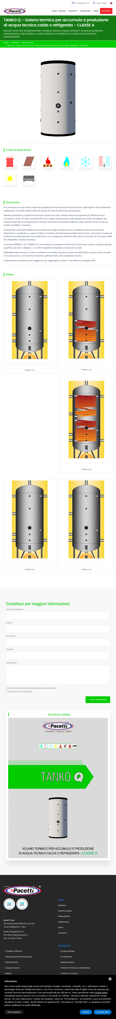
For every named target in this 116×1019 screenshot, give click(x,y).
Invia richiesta (97, 699)
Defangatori (11, 962)
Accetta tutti (102, 1012)
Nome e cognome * (15, 609)
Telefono (10, 636)
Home (54, 11)
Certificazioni (65, 911)
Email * (9, 623)
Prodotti (73, 11)
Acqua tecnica (28, 42)
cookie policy (101, 992)
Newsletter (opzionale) (20, 691)
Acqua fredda (68, 951)
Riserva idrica (67, 962)
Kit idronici (66, 957)
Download (85, 11)
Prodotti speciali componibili (75, 968)
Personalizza (14, 1012)
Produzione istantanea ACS (18, 957)
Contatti (106, 11)
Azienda (62, 11)
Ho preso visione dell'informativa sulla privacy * (33, 688)
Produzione (64, 916)
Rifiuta (86, 1012)
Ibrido (8, 973)
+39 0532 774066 (14, 938)
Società (9, 649)
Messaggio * (12, 663)
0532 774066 (101, 3)
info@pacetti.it (82, 3)
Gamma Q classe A (69, 973)
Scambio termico (13, 951)
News (96, 11)
